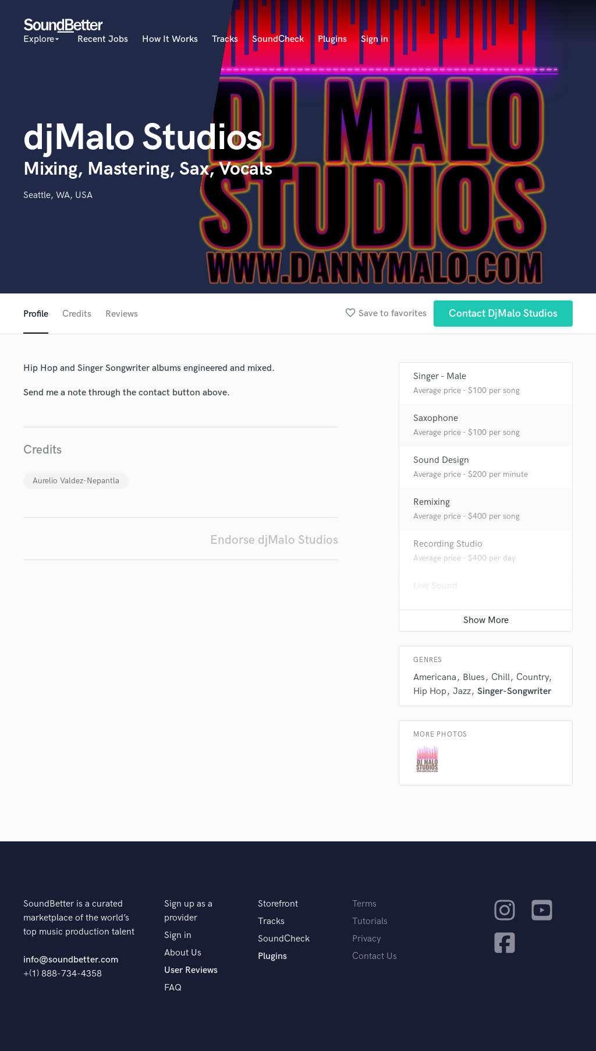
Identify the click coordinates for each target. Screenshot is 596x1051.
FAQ (173, 987)
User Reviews (191, 970)
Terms (364, 904)
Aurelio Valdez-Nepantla (76, 481)
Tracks (225, 39)
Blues (474, 677)
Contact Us (374, 956)
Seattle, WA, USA (58, 195)
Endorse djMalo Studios (274, 540)
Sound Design (441, 460)
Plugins (332, 39)
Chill (500, 677)
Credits (76, 314)
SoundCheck (278, 39)
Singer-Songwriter (514, 691)
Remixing (431, 502)
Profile (35, 314)
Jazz (462, 691)
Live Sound (435, 586)
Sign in (374, 39)
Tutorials (370, 921)
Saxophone (435, 418)
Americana (434, 677)
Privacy (366, 938)
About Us (182, 952)
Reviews (121, 314)
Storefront (278, 904)
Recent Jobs (102, 39)
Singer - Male (439, 376)
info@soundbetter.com (70, 959)
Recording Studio (448, 544)
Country (532, 677)
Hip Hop (429, 691)
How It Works (170, 39)
